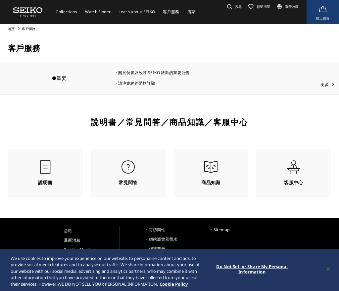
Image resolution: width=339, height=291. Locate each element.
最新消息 (72, 240)
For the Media (78, 249)
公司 (68, 231)
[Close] (328, 271)
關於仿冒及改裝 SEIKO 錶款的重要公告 (153, 72)
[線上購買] (323, 12)
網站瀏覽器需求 (163, 239)
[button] (233, 7)
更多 (325, 84)
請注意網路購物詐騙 (136, 83)
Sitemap (221, 229)
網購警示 (157, 249)
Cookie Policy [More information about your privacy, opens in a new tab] (174, 286)
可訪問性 (157, 229)
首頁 (11, 28)
